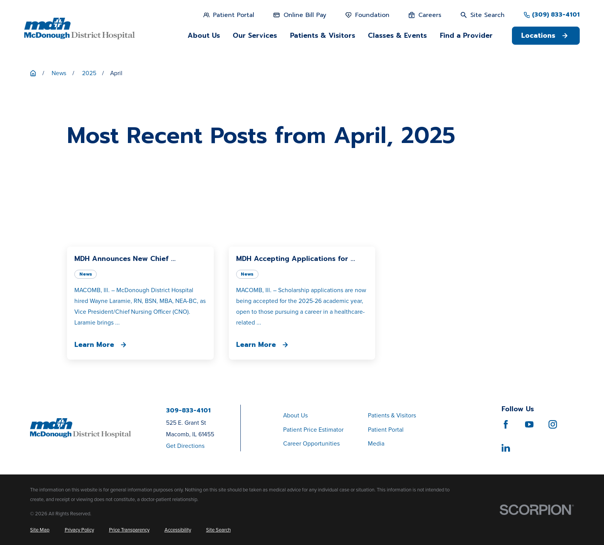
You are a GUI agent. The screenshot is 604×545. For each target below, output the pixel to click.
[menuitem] (39, 529)
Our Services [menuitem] (255, 35)
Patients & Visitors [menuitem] (322, 35)
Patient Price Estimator (313, 429)
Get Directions (185, 445)
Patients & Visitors (392, 415)
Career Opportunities (311, 443)
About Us (295, 415)
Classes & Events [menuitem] (397, 35)
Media (376, 443)
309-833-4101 (188, 411)
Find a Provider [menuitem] (466, 35)
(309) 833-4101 (556, 15)
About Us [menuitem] (204, 35)
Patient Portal (386, 429)
